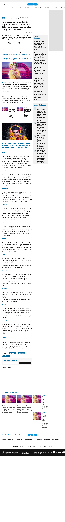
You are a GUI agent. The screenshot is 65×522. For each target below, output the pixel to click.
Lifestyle (46, 7)
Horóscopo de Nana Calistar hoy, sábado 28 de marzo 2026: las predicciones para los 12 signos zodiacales (24, 409)
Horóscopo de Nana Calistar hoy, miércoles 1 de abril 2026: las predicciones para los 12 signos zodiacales (17, 59)
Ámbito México (3, 18)
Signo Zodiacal (5, 355)
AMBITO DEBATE (45, 446)
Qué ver (4, 442)
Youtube (15, 434)
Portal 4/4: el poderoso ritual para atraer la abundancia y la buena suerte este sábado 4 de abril (40, 95)
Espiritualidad (37, 7)
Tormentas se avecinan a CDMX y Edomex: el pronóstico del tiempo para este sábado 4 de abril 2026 (40, 83)
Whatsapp (19, 434)
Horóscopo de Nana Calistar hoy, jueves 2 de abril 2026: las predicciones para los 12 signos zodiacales (16, 55)
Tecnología (55, 439)
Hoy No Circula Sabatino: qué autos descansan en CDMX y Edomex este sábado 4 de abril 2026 (40, 71)
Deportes (55, 7)
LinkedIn (12, 434)
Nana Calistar (6, 82)
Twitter (2, 434)
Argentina (12, 442)
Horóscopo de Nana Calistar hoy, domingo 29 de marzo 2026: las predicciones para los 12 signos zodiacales (9, 409)
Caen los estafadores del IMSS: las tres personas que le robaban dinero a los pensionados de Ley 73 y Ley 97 (41, 114)
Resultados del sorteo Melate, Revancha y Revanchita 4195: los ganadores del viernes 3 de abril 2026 (41, 128)
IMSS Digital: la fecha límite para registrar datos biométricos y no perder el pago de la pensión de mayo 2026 (41, 142)
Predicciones (22, 353)
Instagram (8, 434)
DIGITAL (18, 446)
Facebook (5, 434)
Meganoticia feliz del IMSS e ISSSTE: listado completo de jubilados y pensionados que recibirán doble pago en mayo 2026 (41, 157)
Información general (16, 7)
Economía (27, 7)
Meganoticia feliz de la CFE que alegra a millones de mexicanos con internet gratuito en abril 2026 (40, 45)
